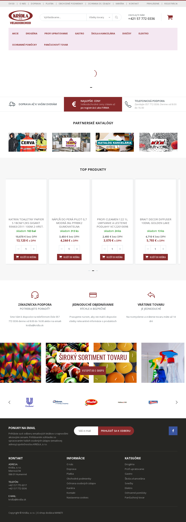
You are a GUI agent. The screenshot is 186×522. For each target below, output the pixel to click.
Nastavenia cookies (77, 497)
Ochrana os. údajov (99, 3)
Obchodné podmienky (71, 3)
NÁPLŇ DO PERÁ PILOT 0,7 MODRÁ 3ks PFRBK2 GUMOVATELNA (71, 222)
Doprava (36, 3)
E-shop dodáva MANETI (50, 512)
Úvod (12, 3)
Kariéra (120, 3)
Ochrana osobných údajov (81, 483)
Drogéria (31, 33)
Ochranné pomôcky (24, 44)
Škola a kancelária (103, 33)
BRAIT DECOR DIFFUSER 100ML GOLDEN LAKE (157, 221)
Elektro (144, 33)
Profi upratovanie (56, 33)
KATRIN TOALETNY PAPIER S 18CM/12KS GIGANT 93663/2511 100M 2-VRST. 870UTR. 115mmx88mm (28, 224)
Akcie (15, 33)
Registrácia (170, 3)
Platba (50, 3)
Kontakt (134, 3)
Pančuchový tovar (56, 44)
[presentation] (9, 402)
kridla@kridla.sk (17, 499)
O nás (23, 3)
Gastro (79, 33)
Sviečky (126, 33)
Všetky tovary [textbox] (96, 17)
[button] (91, 87)
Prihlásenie (153, 3)
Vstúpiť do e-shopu (93, 370)
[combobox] (99, 17)
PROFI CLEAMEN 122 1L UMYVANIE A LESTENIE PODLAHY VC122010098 (114, 222)
